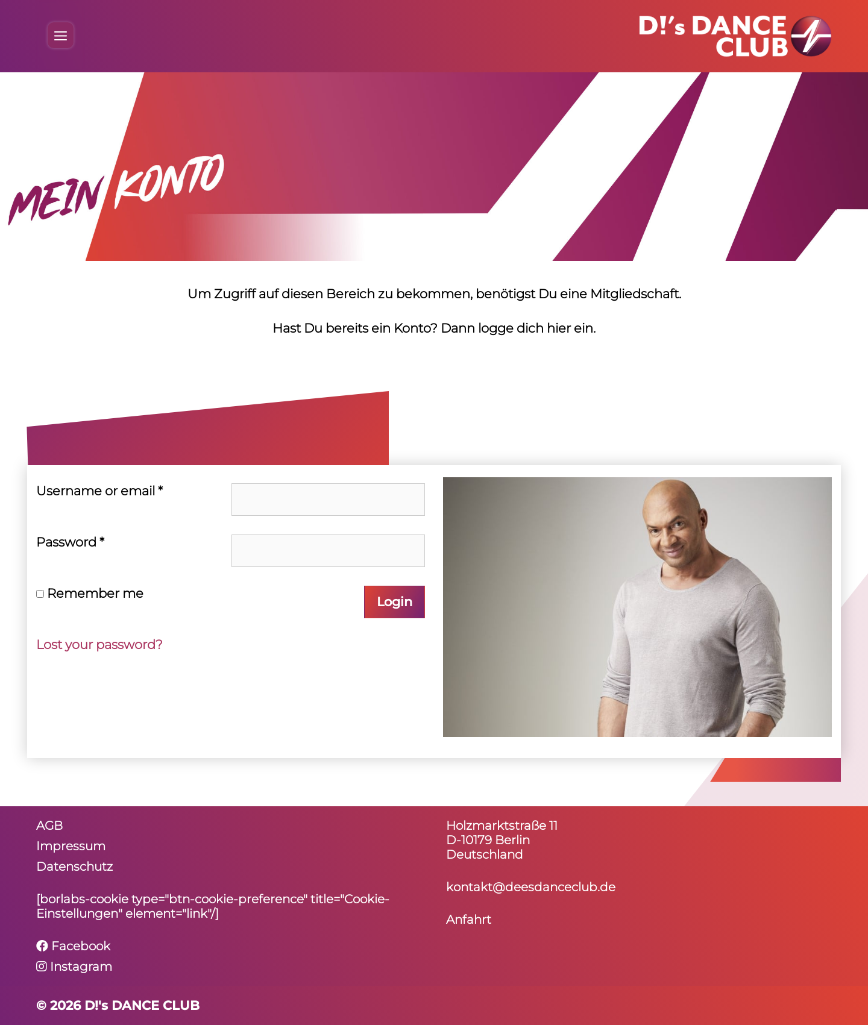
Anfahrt (468, 919)
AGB (49, 825)
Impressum (70, 846)
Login (394, 601)
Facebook (73, 946)
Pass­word (70, 542)
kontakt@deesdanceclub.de (530, 887)
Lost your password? (99, 644)
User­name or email (99, 490)
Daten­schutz (74, 866)
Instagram (74, 966)
